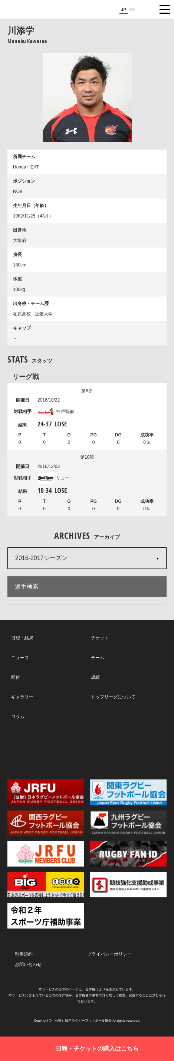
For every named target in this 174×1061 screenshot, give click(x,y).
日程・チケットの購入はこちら (97, 1048)
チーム (97, 657)
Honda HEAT (26, 167)
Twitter (36, 749)
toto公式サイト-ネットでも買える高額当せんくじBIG (45, 884)
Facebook (86, 749)
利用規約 (24, 954)
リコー (53, 478)
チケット (100, 638)
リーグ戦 (25, 376)
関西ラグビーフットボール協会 (45, 823)
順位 (15, 677)
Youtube (136, 749)
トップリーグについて (113, 697)
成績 (95, 677)
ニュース (20, 657)
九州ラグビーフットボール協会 (128, 823)
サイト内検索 (146, 9)
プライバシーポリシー (109, 954)
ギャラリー (22, 697)
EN (132, 9)
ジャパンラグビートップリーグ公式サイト (27, 9)
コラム (17, 716)
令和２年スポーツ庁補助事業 (45, 915)
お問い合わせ (28, 964)
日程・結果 (22, 638)
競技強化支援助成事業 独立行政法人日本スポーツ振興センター (128, 884)
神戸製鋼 (55, 411)
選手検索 (27, 586)
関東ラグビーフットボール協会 (128, 792)
